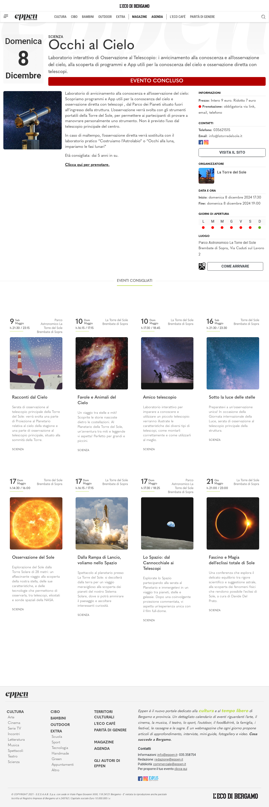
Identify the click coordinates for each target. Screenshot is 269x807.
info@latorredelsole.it (225, 136)
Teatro (12, 756)
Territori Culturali (104, 714)
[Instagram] (206, 142)
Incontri (14, 734)
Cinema (14, 723)
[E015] (153, 778)
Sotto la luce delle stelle (232, 397)
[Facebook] (201, 142)
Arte (11, 717)
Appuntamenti (63, 765)
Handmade (60, 753)
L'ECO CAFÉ (178, 17)
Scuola (57, 737)
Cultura (15, 712)
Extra (56, 731)
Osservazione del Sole (33, 558)
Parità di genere (110, 730)
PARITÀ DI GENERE (202, 17)
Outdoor (60, 725)
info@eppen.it (167, 755)
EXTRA (120, 17)
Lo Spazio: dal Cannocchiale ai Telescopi (158, 563)
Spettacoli (15, 751)
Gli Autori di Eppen (107, 763)
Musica (13, 745)
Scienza (55, 37)
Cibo (55, 712)
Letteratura (16, 740)
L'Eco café (104, 724)
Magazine (104, 742)
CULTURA (60, 17)
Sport (56, 742)
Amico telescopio (159, 397)
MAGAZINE (139, 17)
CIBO (74, 17)
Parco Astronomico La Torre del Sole (227, 242)
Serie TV (14, 728)
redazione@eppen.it (169, 759)
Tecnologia (60, 748)
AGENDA (157, 17)
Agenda (102, 749)
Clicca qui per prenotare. (87, 165)
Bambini (58, 718)
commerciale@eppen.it (169, 764)
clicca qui (180, 769)
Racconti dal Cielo (29, 397)
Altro (55, 770)
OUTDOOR (105, 17)
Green (57, 759)
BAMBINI (88, 17)
